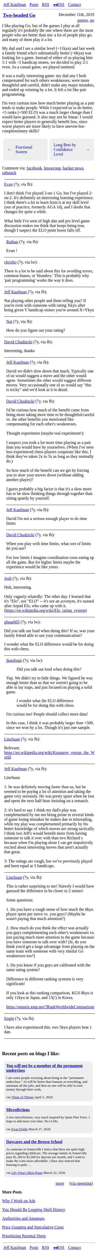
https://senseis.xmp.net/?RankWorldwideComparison (50, 1007)
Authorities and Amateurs (23, 1218)
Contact (74, 4)
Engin (9, 1018)
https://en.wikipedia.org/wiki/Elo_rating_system (45, 610)
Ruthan (12, 242)
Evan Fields (19, 1129)
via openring (81, 1183)
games (82, 20)
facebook (34, 168)
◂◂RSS (58, 4)
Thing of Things (22, 1097)
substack (9, 172)
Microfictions (18, 1110)
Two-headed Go (19, 15)
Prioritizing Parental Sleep (24, 1236)
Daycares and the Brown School (34, 1142)
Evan (8, 184)
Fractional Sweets (19, 149)
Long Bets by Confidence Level (72, 149)
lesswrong (52, 168)
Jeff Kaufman (14, 4)
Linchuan (12, 739)
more (60, 1183)
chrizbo (10, 262)
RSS (45, 4)
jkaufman (14, 660)
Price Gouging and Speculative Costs (33, 1227)
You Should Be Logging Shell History (33, 1209)
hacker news (73, 168)
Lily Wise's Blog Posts (26, 1173)
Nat (9, 321)
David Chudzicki (18, 342)
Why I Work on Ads (18, 1201)
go (92, 20)
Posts (33, 4)
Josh (7, 578)
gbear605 (12, 622)
